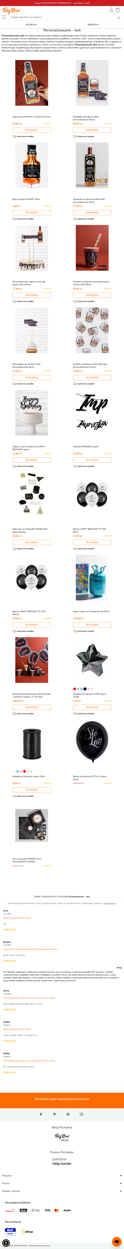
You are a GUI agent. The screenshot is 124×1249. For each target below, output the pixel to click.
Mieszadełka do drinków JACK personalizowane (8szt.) (27, 365)
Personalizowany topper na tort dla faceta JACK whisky (29, 283)
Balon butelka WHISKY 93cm (27, 199)
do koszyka (32, 212)
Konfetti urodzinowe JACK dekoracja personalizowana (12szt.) (90, 365)
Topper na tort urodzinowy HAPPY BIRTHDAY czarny (29, 448)
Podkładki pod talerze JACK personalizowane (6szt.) (86, 118)
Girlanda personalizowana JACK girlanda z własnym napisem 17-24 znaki (29, 697)
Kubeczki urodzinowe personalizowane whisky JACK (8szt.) (92, 283)
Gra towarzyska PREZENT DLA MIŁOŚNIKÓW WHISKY (27, 860)
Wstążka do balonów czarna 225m (29, 776)
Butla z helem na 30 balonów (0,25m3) (92, 611)
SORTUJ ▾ (93, 24)
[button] (6, 1243)
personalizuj (31, 130)
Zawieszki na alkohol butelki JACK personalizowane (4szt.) (89, 201)
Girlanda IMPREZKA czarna (86, 446)
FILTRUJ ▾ (31, 24)
